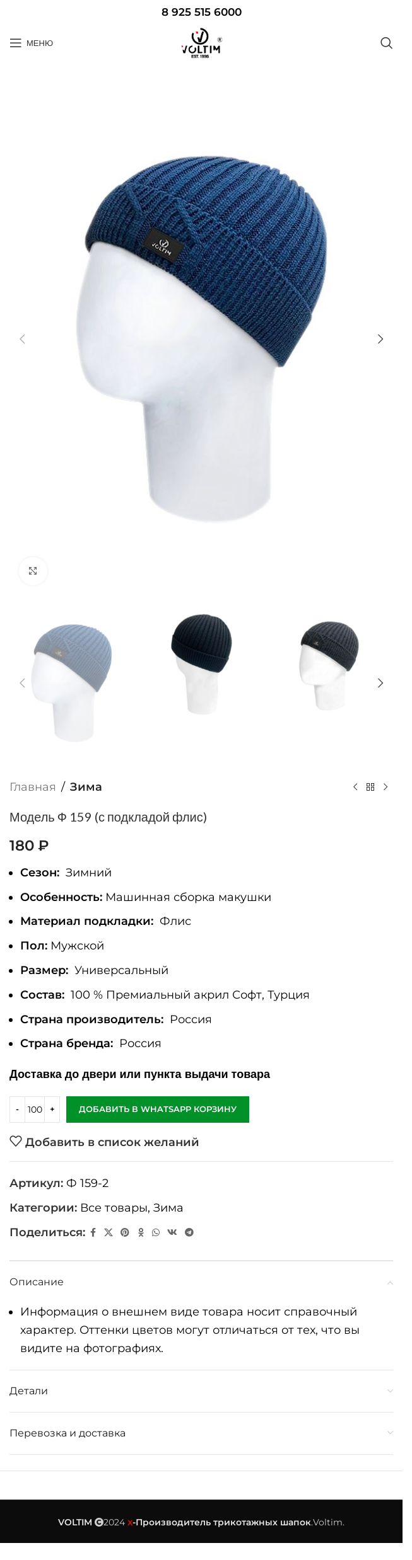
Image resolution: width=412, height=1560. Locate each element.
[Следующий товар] (385, 786)
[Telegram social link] (189, 1232)
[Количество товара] (34, 1109)
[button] (22, 339)
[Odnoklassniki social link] (140, 1232)
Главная (32, 787)
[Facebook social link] (92, 1232)
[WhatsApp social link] (155, 1232)
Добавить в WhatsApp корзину (158, 1109)
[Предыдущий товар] (355, 786)
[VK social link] (172, 1232)
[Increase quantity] (52, 1109)
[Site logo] (201, 43)
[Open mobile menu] (31, 42)
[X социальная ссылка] (108, 1232)
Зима (86, 787)
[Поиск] (386, 42)
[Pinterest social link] (125, 1232)
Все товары (114, 1208)
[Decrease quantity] (17, 1109)
